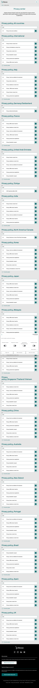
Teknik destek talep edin (9, 674)
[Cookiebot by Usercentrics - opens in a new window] (33, 334)
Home (3, 5)
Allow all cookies (32, 352)
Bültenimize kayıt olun (9, 662)
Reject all (7, 352)
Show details (33, 349)
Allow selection (19, 352)
